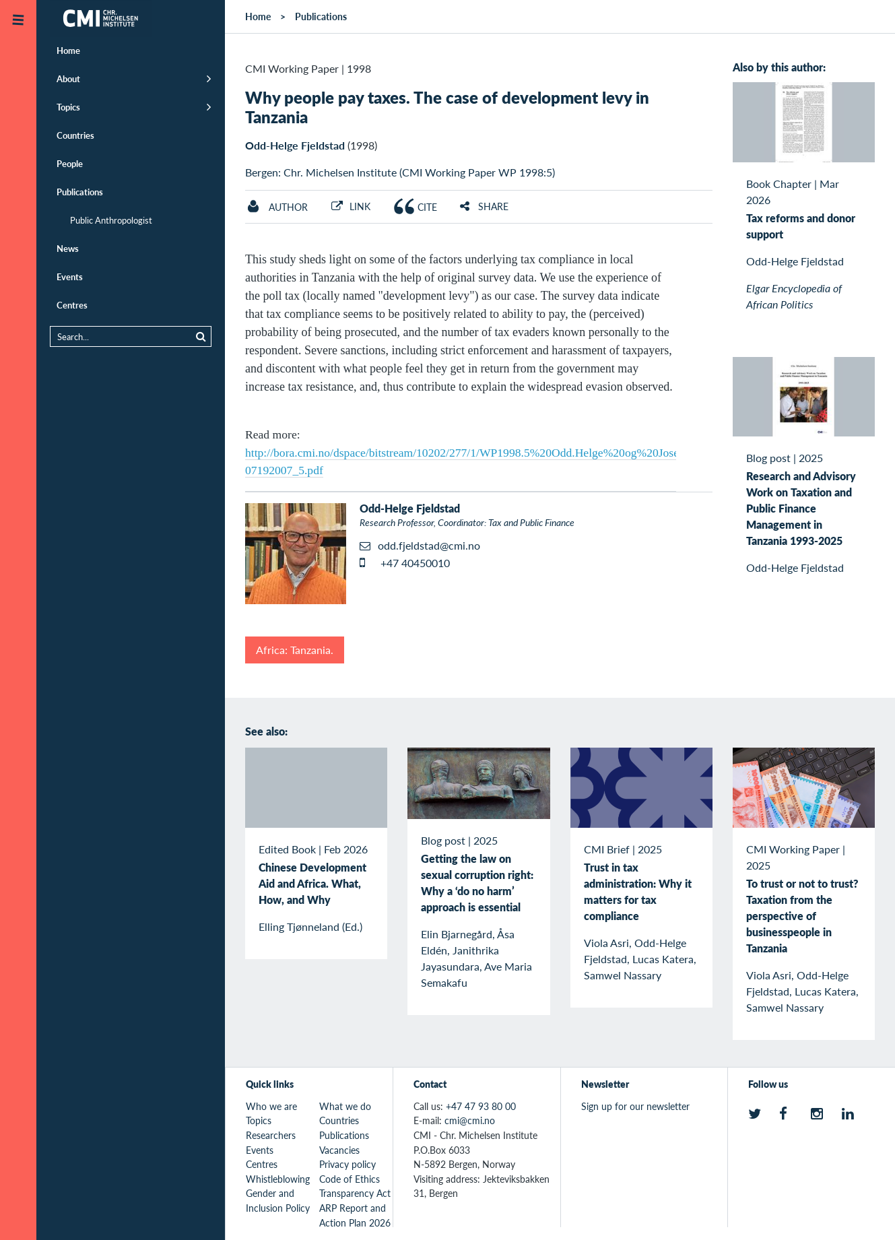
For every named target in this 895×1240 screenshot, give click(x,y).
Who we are (271, 1106)
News (68, 248)
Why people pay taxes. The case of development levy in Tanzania (447, 107)
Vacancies (339, 1149)
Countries (75, 135)
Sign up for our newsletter (635, 1106)
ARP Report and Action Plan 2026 (355, 1215)
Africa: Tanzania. (294, 649)
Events (70, 276)
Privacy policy (347, 1164)
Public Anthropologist (111, 220)
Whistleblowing (278, 1178)
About (68, 78)
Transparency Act (355, 1193)
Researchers (271, 1135)
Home (68, 50)
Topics (68, 106)
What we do (345, 1106)
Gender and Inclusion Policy (278, 1200)
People (70, 163)
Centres (72, 304)
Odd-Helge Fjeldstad (295, 145)
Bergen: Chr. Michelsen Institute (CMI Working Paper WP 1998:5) (400, 172)
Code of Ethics (349, 1178)
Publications (80, 191)
